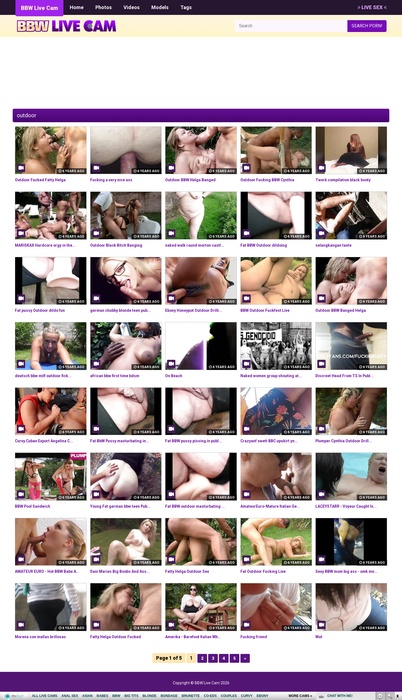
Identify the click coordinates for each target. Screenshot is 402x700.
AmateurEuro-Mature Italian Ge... (274, 506)
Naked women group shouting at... (275, 375)
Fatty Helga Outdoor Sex (190, 571)
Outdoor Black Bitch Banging (119, 245)
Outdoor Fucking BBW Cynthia (271, 179)
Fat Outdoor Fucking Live (266, 571)
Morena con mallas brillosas (44, 643)
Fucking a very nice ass (114, 179)
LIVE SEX (372, 7)
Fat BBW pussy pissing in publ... (197, 440)
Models (159, 7)
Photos (103, 7)
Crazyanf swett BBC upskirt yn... (273, 440)
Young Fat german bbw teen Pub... (125, 506)
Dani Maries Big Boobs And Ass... (124, 571)
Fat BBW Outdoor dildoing (266, 245)
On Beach (175, 375)
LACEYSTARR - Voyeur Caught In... (350, 506)
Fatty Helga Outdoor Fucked (119, 643)
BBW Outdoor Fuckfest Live (269, 310)
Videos (132, 7)
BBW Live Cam (39, 8)
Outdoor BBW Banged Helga (344, 310)
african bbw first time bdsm (118, 375)
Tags (186, 7)
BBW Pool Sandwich (35, 506)
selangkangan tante (336, 245)
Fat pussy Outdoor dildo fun (43, 310)
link (397, 613)
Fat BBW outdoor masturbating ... (199, 506)
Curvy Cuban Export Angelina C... (48, 440)
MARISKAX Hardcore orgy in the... (50, 245)
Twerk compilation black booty (347, 179)
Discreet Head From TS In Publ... (349, 375)
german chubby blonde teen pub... (125, 310)
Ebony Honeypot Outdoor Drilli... (198, 310)
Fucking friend (255, 643)
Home (77, 7)
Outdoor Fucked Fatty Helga (44, 179)
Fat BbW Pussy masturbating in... (124, 440)
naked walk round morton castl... (199, 245)
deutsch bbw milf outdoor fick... (47, 375)
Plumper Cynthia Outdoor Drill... (348, 440)
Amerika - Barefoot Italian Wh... (197, 643)
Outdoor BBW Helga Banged (194, 179)
